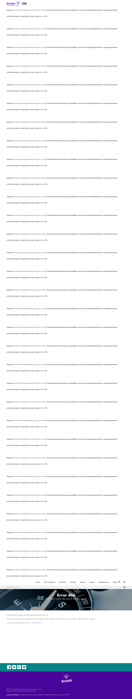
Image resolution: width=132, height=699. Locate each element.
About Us (62, 582)
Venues (82, 582)
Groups (92, 582)
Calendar (73, 582)
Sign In (115, 582)
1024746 (33, 691)
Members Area (103, 582)
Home (9, 587)
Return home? (36, 623)
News (38, 582)
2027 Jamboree (49, 582)
